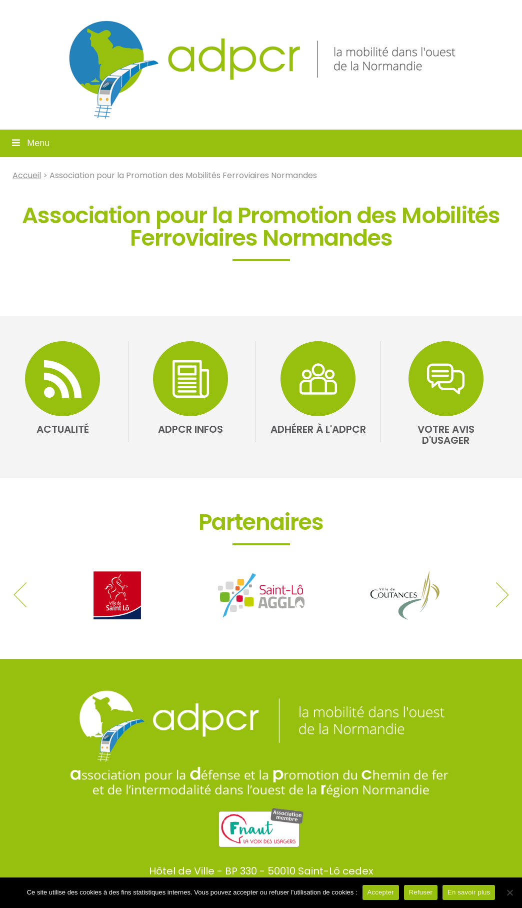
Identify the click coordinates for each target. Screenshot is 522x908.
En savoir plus (469, 892)
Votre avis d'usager (446, 434)
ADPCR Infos (190, 429)
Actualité (62, 429)
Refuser (420, 892)
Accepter (381, 892)
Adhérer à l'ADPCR (318, 429)
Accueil (26, 175)
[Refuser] (509, 892)
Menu (30, 143)
